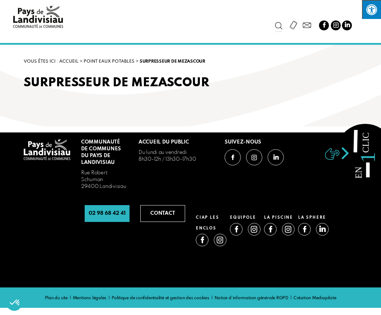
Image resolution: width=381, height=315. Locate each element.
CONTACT (162, 213)
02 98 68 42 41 (107, 213)
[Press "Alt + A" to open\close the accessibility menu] (371, 9)
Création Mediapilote (315, 298)
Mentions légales (90, 298)
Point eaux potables (109, 61)
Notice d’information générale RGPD (252, 298)
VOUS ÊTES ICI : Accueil (51, 61)
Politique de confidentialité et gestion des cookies (161, 298)
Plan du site (56, 298)
